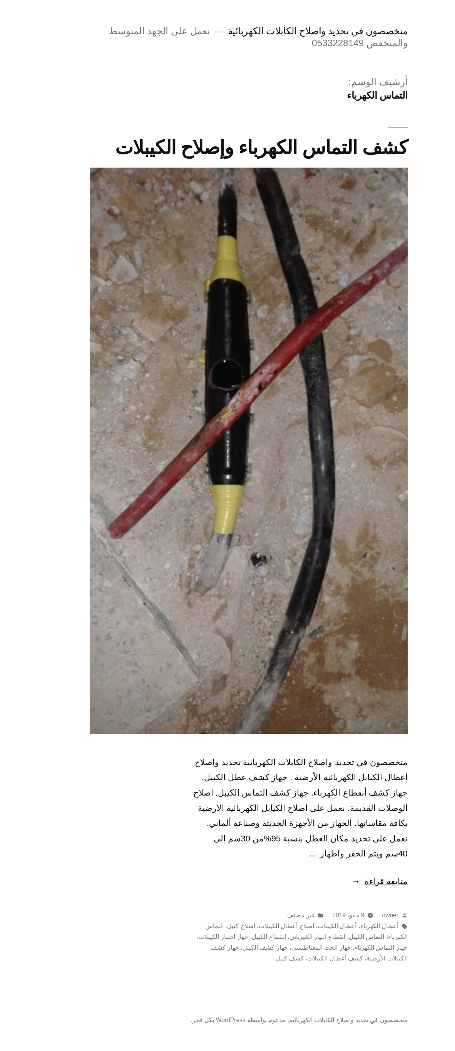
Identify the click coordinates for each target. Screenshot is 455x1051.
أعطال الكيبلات (315, 926)
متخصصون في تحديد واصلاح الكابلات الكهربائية (296, 31)
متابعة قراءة (358, 881)
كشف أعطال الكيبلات (314, 958)
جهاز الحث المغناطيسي (300, 947)
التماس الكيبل (345, 936)
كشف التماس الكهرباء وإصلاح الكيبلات (240, 147)
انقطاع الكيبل (247, 936)
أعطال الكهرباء (358, 926)
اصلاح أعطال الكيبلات (265, 926)
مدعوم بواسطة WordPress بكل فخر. (217, 1020)
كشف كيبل (268, 958)
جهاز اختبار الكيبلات (202, 936)
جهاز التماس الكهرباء (359, 947)
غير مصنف (279, 915)
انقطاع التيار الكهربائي (296, 936)
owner (369, 915)
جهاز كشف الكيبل (244, 947)
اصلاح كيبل (220, 926)
